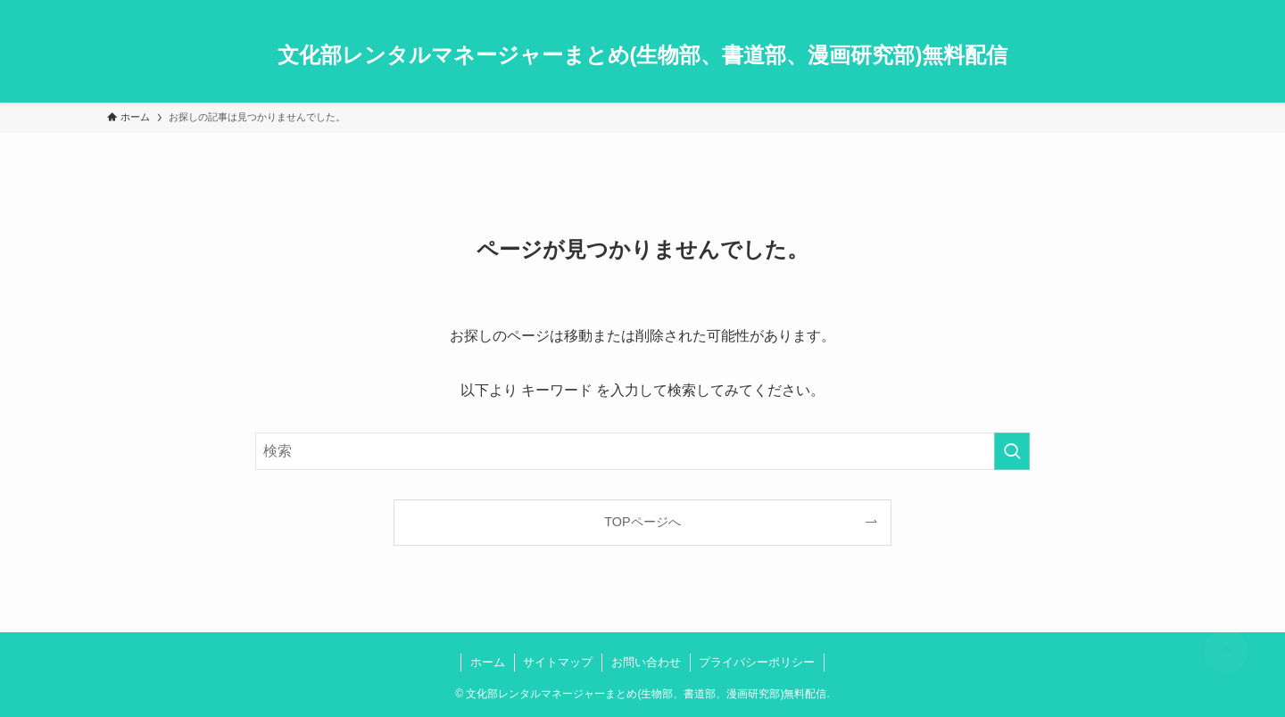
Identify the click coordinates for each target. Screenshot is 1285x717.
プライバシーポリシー (757, 662)
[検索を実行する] (1012, 451)
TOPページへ (642, 522)
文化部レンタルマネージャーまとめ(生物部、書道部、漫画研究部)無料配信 (643, 55)
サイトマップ (558, 662)
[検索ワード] (642, 451)
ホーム (487, 662)
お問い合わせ (646, 662)
